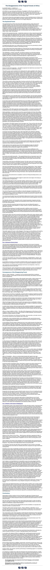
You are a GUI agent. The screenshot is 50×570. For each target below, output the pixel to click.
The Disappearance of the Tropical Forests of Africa (23, 6)
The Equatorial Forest (8, 21)
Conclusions (6, 493)
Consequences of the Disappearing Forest (14, 272)
